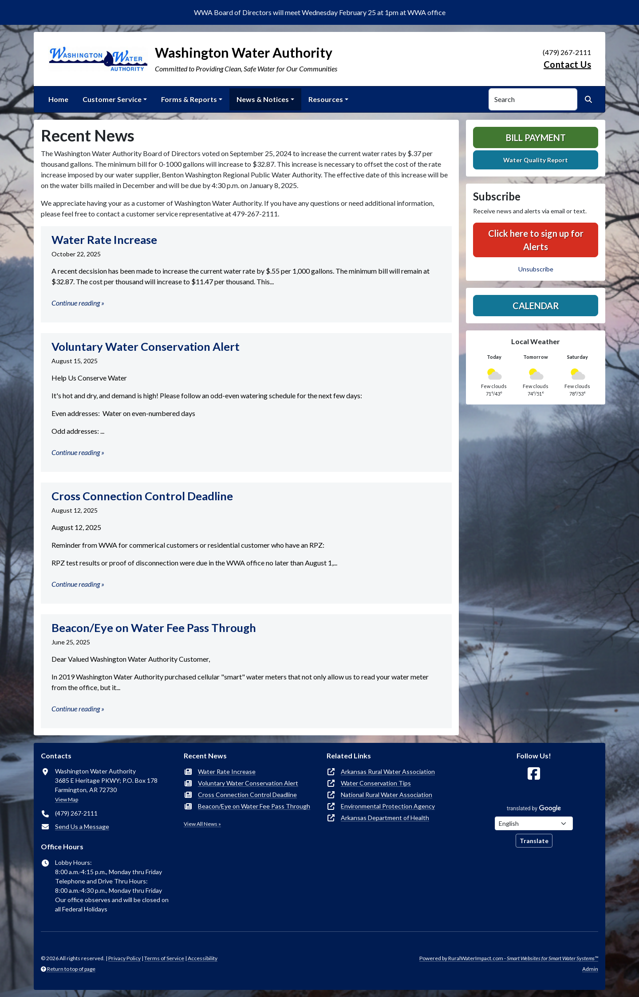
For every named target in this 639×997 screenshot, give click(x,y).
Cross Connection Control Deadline (247, 794)
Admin (590, 969)
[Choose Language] (534, 823)
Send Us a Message (82, 826)
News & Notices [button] (263, 99)
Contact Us (567, 64)
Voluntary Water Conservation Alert (248, 783)
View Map (66, 799)
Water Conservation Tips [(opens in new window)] (376, 783)
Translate (534, 840)
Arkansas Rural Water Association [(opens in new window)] (388, 771)
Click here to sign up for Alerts (536, 240)
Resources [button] (325, 99)
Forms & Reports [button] (189, 99)
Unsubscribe (535, 269)
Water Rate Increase (227, 771)
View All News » (202, 823)
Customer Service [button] (112, 99)
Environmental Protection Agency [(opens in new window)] (388, 806)
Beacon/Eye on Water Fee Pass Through (254, 806)
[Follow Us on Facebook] (534, 773)
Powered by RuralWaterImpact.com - (508, 958)
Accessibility (202, 958)
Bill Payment (536, 137)
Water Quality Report (535, 160)
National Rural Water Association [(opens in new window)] (386, 794)
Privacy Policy (124, 958)
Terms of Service (164, 958)
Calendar (536, 305)
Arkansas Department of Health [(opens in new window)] (385, 817)
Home (58, 99)
